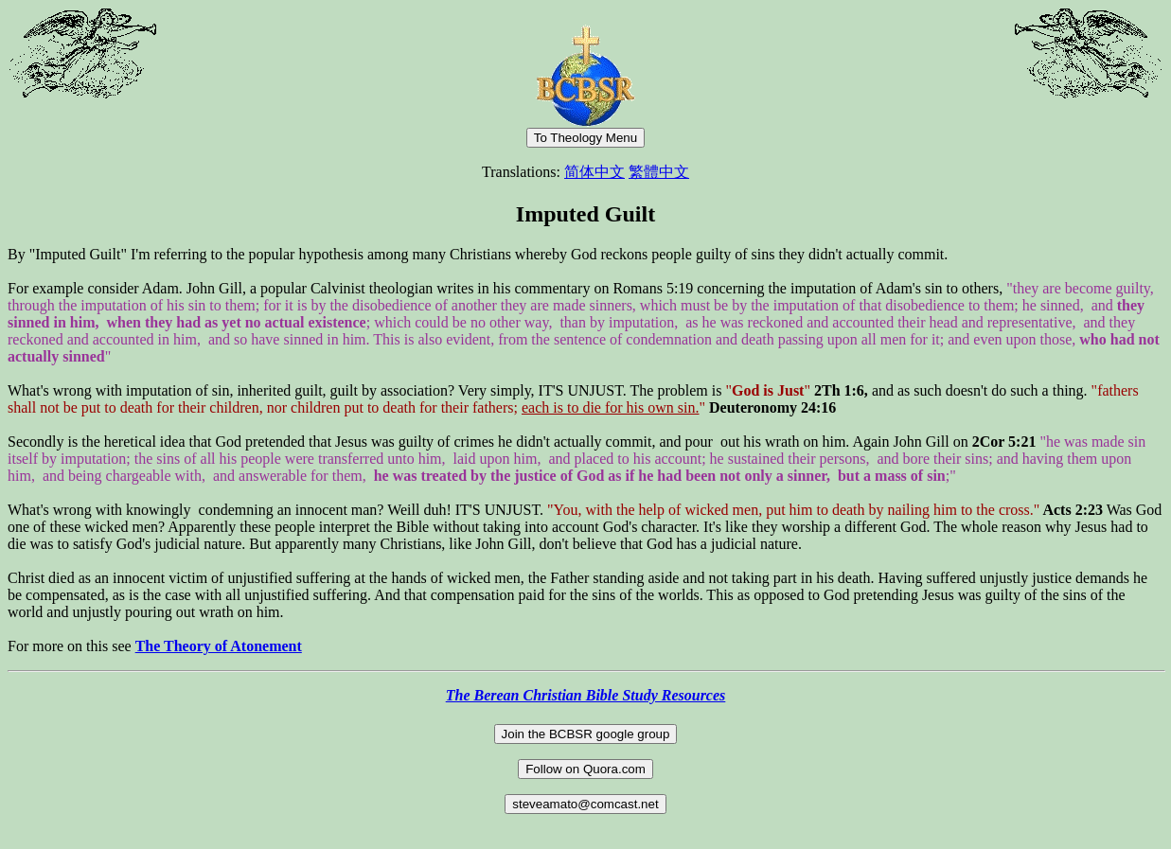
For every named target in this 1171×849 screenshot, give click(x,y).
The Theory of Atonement (218, 646)
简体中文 (594, 172)
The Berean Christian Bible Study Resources (586, 695)
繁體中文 (659, 172)
